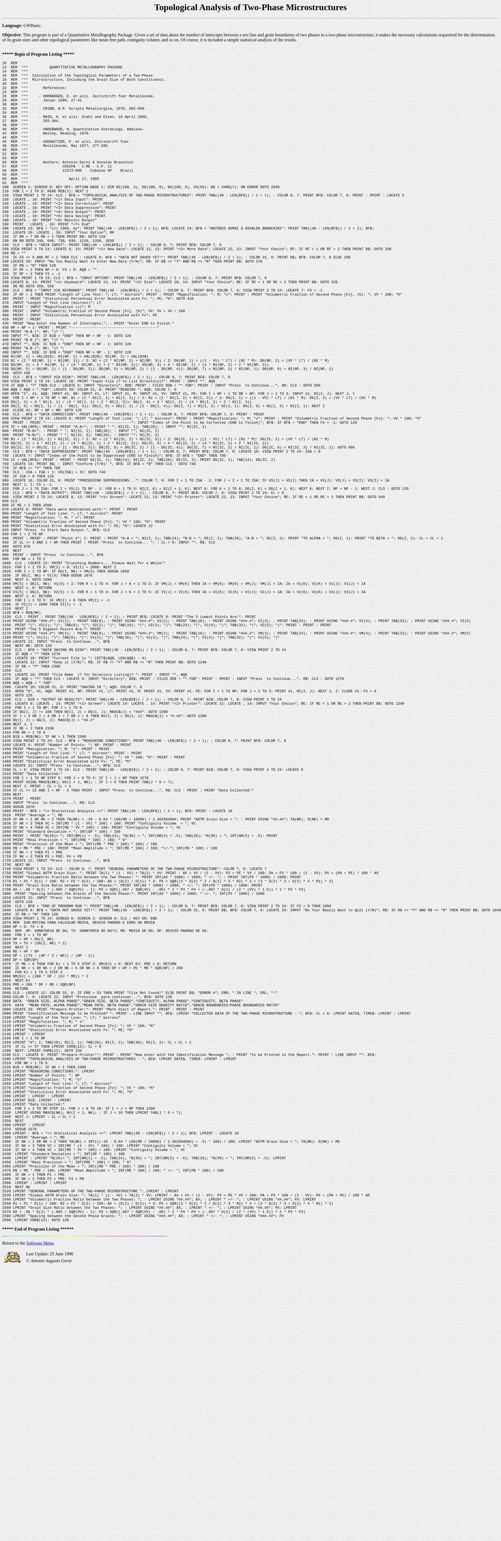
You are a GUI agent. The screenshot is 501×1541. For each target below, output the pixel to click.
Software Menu (40, 1475)
